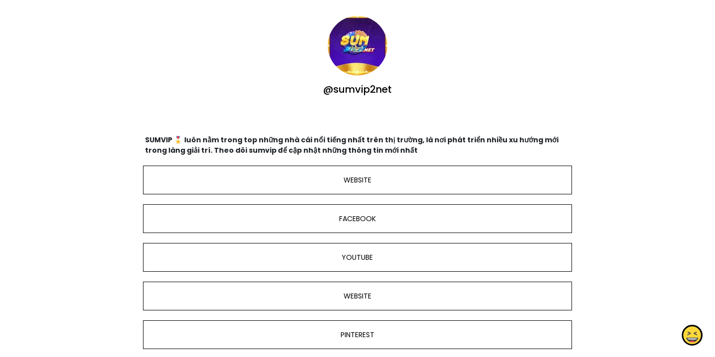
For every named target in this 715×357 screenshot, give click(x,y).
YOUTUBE (357, 257)
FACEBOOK (357, 219)
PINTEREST (357, 335)
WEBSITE (357, 180)
